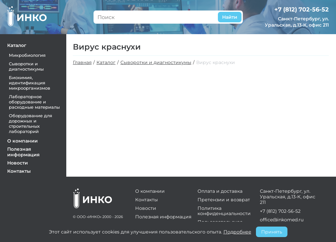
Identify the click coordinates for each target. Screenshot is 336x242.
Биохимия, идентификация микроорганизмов (29, 83)
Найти (229, 17)
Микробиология (27, 55)
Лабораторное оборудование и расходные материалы (34, 102)
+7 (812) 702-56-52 (301, 9)
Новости (17, 163)
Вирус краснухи (215, 62)
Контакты (19, 171)
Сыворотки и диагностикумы (26, 66)
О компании (22, 141)
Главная (82, 62)
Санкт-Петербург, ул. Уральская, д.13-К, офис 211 (297, 22)
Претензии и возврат (224, 200)
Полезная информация (23, 152)
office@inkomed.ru (282, 220)
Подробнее (237, 232)
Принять (271, 232)
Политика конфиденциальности (224, 210)
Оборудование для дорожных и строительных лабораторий (30, 123)
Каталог (16, 45)
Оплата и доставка (220, 191)
